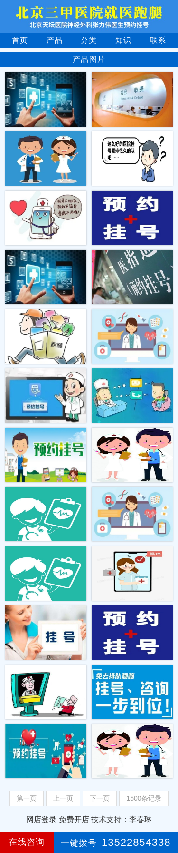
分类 (89, 40)
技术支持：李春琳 (121, 819)
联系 (158, 40)
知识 (123, 40)
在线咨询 (27, 842)
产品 (55, 40)
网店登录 (41, 819)
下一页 (100, 798)
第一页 (27, 798)
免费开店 (74, 819)
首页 (20, 40)
